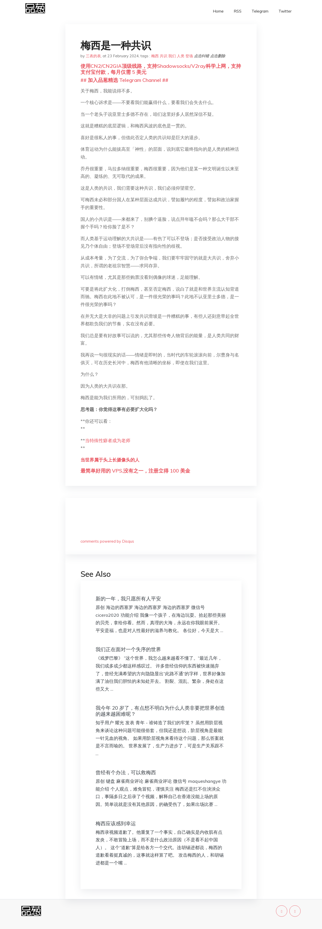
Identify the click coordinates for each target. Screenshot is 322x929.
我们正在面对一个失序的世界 (128, 649)
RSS (238, 11)
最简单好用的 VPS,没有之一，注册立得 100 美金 (135, 471)
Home (218, 11)
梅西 (155, 56)
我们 (172, 56)
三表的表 (93, 56)
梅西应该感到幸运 (116, 823)
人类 (180, 56)
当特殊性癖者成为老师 (107, 440)
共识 (163, 56)
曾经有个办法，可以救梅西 (126, 772)
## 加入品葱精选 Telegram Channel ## (124, 80)
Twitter (285, 11)
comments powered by (107, 541)
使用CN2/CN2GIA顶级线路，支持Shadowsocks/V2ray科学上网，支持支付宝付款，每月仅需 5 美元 (160, 69)
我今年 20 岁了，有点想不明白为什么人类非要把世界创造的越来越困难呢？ (160, 711)
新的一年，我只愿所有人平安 (128, 598)
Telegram (260, 11)
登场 (189, 56)
